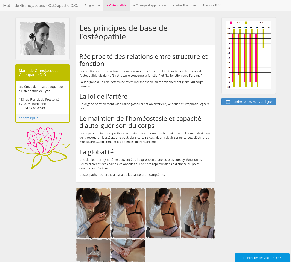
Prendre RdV (211, 5)
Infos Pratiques (185, 5)
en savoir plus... (30, 118)
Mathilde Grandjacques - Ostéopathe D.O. (40, 5)
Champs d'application (149, 5)
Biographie (92, 5)
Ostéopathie (116, 5)
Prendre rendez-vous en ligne (248, 102)
